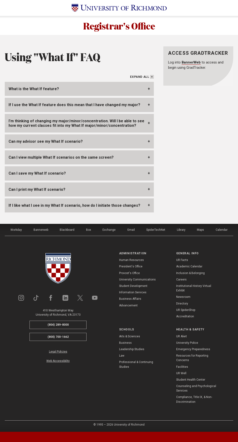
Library (181, 229)
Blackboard (67, 229)
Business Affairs (130, 298)
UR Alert (181, 336)
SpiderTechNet (155, 229)
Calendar (222, 229)
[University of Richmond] (119, 8)
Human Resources (131, 260)
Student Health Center (190, 379)
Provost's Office (129, 273)
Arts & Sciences (129, 336)
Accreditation (185, 316)
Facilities (182, 366)
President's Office (130, 266)
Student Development (133, 286)
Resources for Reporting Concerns (192, 358)
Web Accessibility (58, 361)
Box (88, 229)
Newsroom (183, 297)
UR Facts (182, 260)
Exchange (109, 229)
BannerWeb (191, 62)
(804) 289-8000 (58, 324)
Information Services (132, 292)
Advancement (128, 305)
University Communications (137, 279)
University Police (187, 342)
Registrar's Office (119, 25)
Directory (182, 303)
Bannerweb (41, 229)
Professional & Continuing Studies (136, 364)
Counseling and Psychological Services (196, 388)
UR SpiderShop (185, 310)
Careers (181, 279)
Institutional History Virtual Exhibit (193, 288)
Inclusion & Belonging (190, 273)
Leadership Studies (131, 349)
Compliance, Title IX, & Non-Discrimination (194, 399)
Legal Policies (58, 351)
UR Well (181, 373)
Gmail (131, 229)
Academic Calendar (189, 266)
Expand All (139, 77)
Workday (16, 229)
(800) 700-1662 (58, 337)
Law (121, 355)
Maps (200, 229)
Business (125, 342)
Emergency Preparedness (193, 349)
